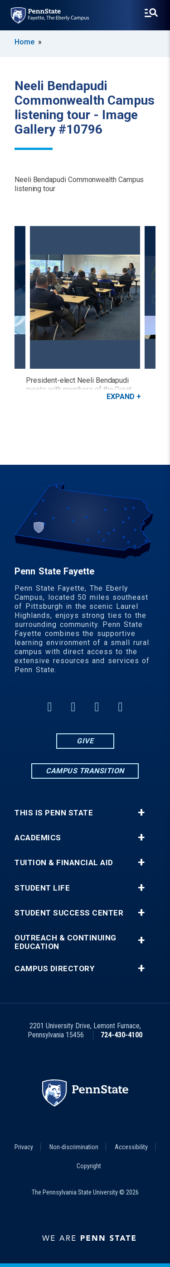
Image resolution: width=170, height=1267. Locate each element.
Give (85, 741)
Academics (38, 837)
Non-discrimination (73, 1147)
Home (24, 42)
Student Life (42, 888)
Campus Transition (85, 770)
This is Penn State (54, 813)
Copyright (89, 1166)
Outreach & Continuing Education (66, 942)
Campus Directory (54, 968)
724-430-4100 (121, 1035)
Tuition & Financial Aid (64, 862)
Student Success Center (69, 913)
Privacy (24, 1147)
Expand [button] (121, 396)
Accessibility (131, 1147)
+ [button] (141, 812)
